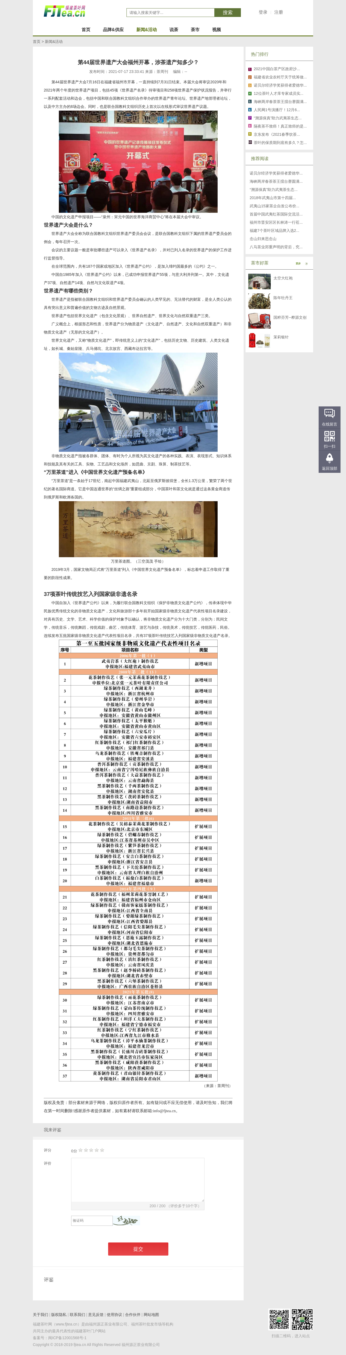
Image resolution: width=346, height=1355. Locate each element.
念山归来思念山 (263, 239)
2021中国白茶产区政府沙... (277, 69)
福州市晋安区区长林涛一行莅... (276, 222)
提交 (138, 1249)
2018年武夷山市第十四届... (273, 198)
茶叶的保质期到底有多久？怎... (280, 142)
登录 (263, 12)
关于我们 (40, 1314)
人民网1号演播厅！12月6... (277, 110)
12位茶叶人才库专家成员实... (278, 93)
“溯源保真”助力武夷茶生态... (278, 118)
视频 (216, 29)
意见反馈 (95, 1314)
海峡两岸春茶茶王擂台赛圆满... (280, 101)
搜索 (228, 12)
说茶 (173, 29)
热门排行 (260, 54)
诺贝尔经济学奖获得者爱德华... (280, 85)
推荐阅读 (260, 158)
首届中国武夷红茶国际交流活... (276, 214)
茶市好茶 (260, 263)
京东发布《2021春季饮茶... (277, 134)
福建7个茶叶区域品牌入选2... (274, 230)
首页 (86, 29)
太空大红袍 (283, 278)
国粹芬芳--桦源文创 (290, 317)
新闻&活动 (146, 29)
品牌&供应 (113, 29)
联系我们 (77, 1314)
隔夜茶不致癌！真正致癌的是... (280, 126)
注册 (278, 12)
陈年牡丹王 (283, 298)
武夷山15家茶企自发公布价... (274, 206)
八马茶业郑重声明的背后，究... (276, 247)
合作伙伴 (132, 1314)
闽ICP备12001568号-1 (67, 1338)
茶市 (195, 29)
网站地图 (151, 1314)
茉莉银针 (281, 337)
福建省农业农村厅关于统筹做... (280, 77)
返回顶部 (329, 468)
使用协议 (114, 1314)
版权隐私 (59, 1314)
